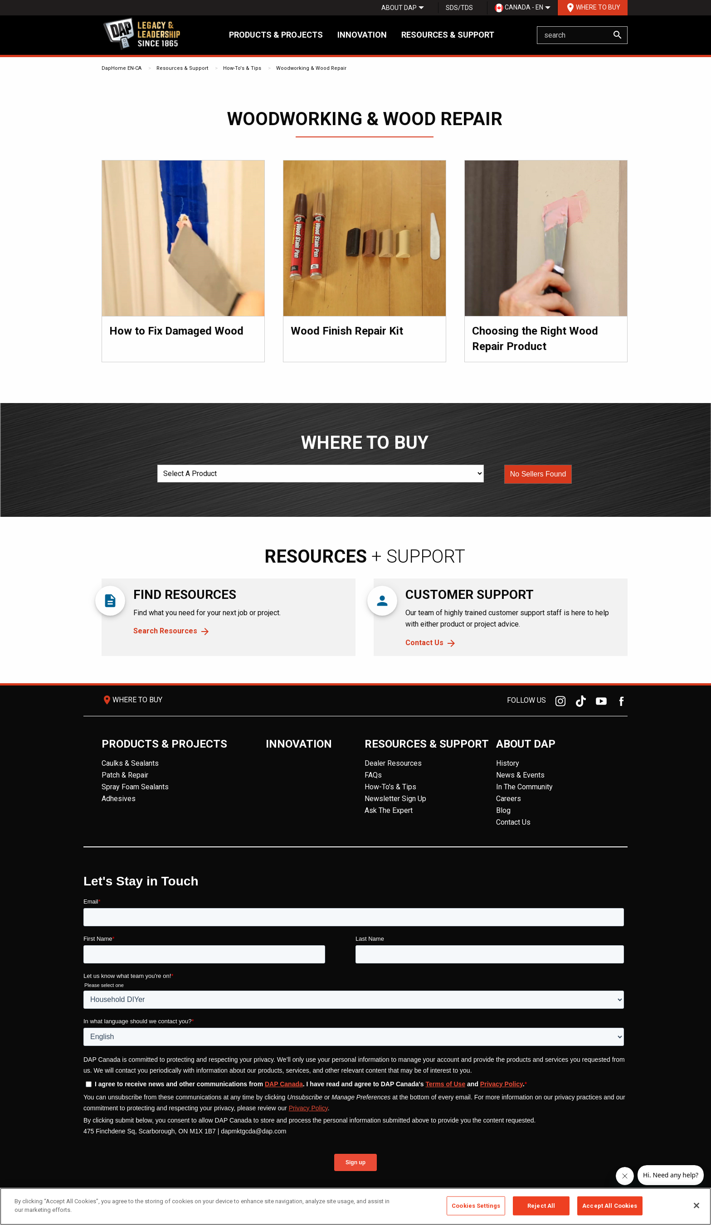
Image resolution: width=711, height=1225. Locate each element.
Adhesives (119, 798)
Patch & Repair (125, 775)
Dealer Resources (393, 763)
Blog (503, 810)
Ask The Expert (389, 810)
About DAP (399, 7)
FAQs (373, 775)
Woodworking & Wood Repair (311, 68)
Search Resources (165, 631)
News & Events (520, 775)
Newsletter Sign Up (395, 798)
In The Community (524, 787)
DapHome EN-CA (121, 68)
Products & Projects (276, 34)
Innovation (362, 34)
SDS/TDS (459, 7)
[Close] (696, 1205)
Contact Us (424, 642)
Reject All (541, 1205)
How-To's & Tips (242, 68)
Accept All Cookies (609, 1205)
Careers (508, 798)
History (507, 763)
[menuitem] (399, 7)
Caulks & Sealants (130, 763)
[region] (355, 1206)
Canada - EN (519, 8)
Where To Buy (592, 7)
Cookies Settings (476, 1205)
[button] (538, 474)
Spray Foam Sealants (135, 787)
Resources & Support (447, 34)
